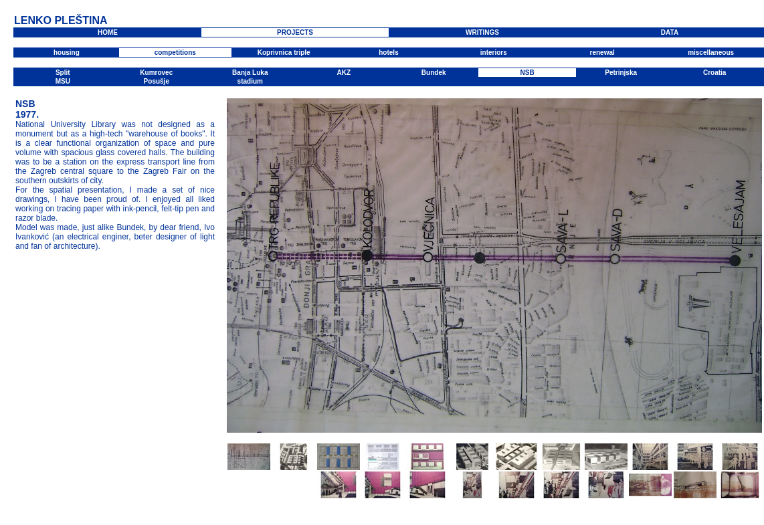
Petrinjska (621, 72)
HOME (108, 32)
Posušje (156, 81)
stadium (250, 81)
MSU (63, 81)
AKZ (344, 72)
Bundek (433, 72)
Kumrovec (156, 72)
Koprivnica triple (284, 52)
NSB (527, 72)
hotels (388, 52)
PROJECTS (295, 32)
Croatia (714, 72)
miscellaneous (711, 52)
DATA (669, 32)
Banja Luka (250, 72)
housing (67, 52)
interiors (493, 52)
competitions (175, 52)
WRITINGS (482, 32)
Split (63, 72)
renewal (602, 52)
